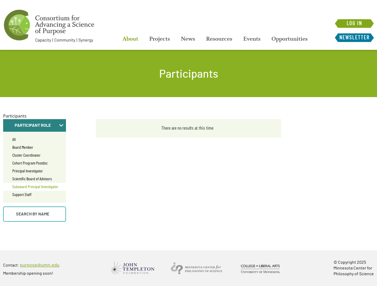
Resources (219, 39)
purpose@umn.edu (39, 265)
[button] (34, 125)
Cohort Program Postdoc (30, 163)
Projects (159, 39)
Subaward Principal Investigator (35, 187)
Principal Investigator (27, 171)
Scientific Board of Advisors (32, 179)
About (130, 39)
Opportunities (289, 39)
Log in (354, 23)
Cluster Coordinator (26, 155)
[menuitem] (130, 39)
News (188, 39)
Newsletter (354, 37)
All (14, 139)
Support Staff (21, 195)
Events (251, 39)
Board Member (22, 147)
